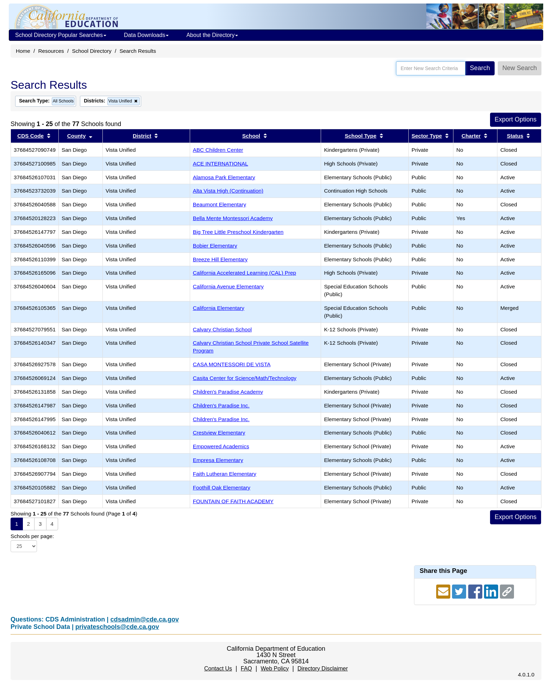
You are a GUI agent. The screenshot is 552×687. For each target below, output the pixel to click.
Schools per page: (32, 536)
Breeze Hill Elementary (220, 259)
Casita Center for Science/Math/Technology (244, 378)
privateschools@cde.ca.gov (117, 626)
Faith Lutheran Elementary (224, 474)
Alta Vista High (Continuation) (228, 191)
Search (480, 67)
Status (515, 136)
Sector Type (427, 136)
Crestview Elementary (219, 433)
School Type (360, 136)
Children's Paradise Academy (228, 392)
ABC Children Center (218, 150)
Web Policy (275, 669)
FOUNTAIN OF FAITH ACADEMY (233, 501)
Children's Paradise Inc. (221, 405)
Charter (471, 136)
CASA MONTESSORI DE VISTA (232, 364)
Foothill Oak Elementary (221, 488)
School (251, 136)
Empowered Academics (221, 446)
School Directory (91, 51)
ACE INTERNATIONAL (220, 164)
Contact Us (218, 669)
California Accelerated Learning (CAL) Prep (244, 273)
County (76, 136)
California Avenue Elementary (228, 286)
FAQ (246, 669)
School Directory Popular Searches (60, 35)
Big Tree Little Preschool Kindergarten (238, 232)
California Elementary (218, 308)
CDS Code (30, 136)
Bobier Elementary (215, 246)
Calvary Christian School (222, 329)
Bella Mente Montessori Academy (233, 218)
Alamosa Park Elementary (224, 177)
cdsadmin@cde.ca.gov (144, 619)
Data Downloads (146, 35)
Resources (51, 51)
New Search (519, 67)
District (142, 136)
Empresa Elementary (218, 460)
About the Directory (212, 35)
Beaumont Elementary (219, 204)
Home (23, 51)
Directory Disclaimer (322, 669)
